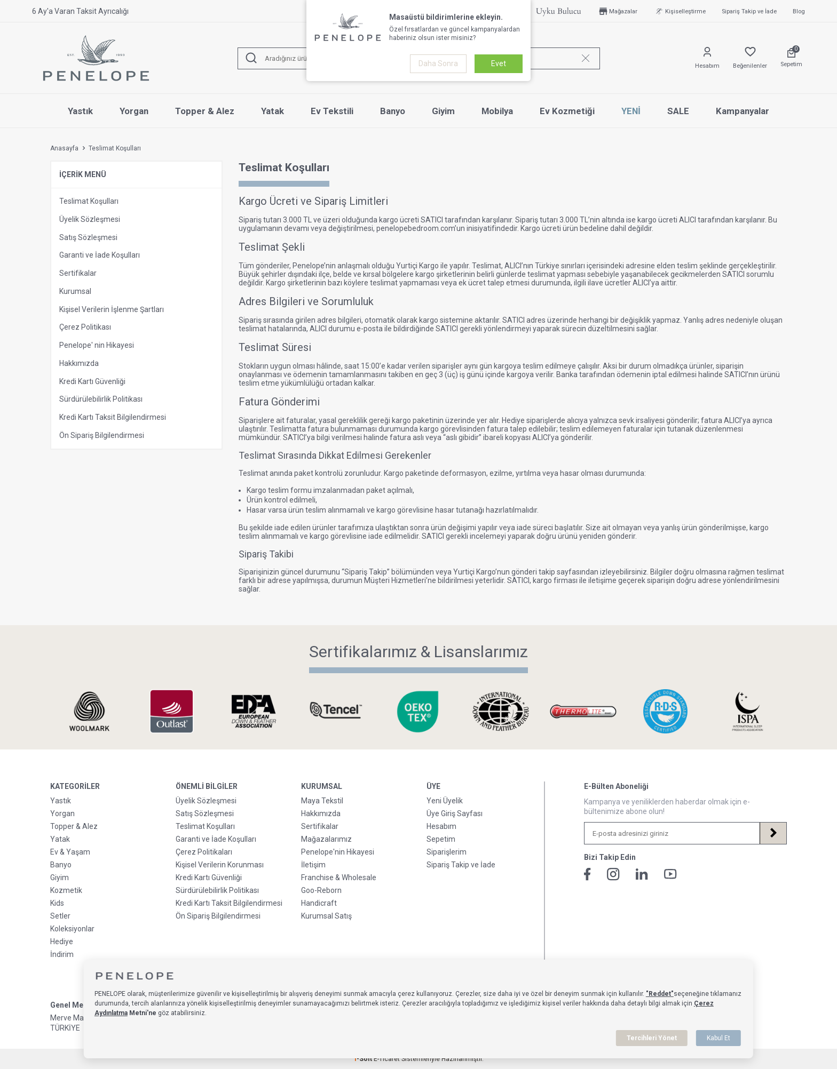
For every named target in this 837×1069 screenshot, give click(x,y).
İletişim (313, 864)
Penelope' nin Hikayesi (96, 345)
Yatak (272, 111)
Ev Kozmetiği (567, 111)
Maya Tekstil (322, 800)
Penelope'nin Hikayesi (337, 852)
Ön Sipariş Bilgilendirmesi (101, 435)
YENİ (631, 111)
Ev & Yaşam (70, 852)
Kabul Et (718, 1038)
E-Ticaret (387, 1059)
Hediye (61, 941)
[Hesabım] (707, 58)
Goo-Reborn (321, 890)
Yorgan (134, 111)
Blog (799, 11)
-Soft (363, 1059)
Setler (60, 916)
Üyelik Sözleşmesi (89, 219)
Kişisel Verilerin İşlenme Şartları (111, 309)
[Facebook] (587, 874)
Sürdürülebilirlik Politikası (101, 399)
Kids (57, 903)
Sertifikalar (78, 273)
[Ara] (251, 58)
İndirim (62, 954)
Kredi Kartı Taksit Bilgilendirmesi (112, 417)
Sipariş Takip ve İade (749, 11)
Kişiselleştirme (679, 11)
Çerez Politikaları (204, 852)
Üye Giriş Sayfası (455, 813)
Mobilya (497, 111)
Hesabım (441, 826)
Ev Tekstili (332, 111)
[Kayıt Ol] (773, 833)
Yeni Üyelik (445, 800)
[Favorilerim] (750, 58)
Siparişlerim (447, 852)
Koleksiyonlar (72, 928)
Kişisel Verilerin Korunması (220, 864)
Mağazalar (617, 11)
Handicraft (319, 903)
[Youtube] (670, 874)
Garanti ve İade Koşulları (99, 255)
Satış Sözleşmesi (88, 237)
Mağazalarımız (326, 839)
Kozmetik (66, 890)
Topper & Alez (204, 111)
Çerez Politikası (85, 327)
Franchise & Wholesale (338, 877)
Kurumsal (75, 291)
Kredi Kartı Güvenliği (92, 381)
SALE (678, 111)
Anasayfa (64, 148)
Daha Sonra (438, 63)
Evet (498, 63)
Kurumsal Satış (326, 916)
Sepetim (441, 839)
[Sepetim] (791, 58)
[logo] (96, 58)
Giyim (443, 111)
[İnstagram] (613, 874)
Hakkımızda (79, 363)
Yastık (80, 111)
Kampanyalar (742, 111)
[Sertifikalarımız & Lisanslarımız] (89, 711)
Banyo (392, 111)
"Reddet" (660, 994)
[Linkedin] (642, 874)
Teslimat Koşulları (89, 201)
